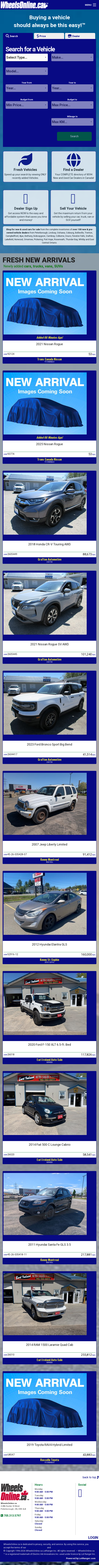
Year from (27, 87)
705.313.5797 (12, 1515)
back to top (91, 1477)
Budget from (27, 103)
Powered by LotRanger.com (81, 1558)
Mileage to (72, 120)
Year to (72, 87)
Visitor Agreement (37, 1547)
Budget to (72, 103)
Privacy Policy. (59, 1547)
